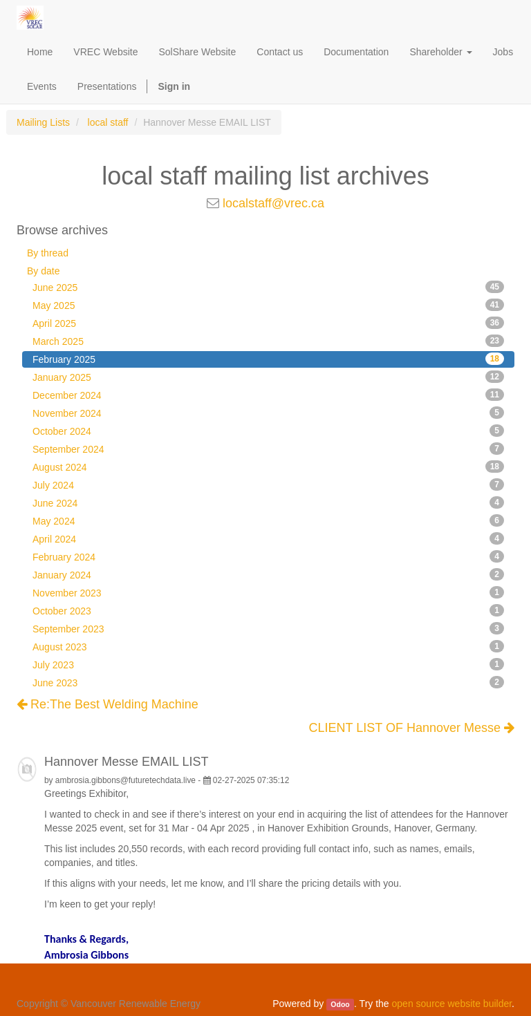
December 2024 (268, 394)
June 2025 (268, 287)
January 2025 (268, 376)
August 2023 (268, 646)
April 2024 (268, 538)
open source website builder (452, 1003)
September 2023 (268, 628)
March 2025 (268, 341)
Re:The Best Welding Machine (107, 704)
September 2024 (268, 448)
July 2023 (268, 664)
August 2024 (268, 466)
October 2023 (268, 610)
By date (43, 270)
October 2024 (268, 430)
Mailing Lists (43, 122)
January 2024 (268, 574)
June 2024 (268, 502)
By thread (47, 252)
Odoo (339, 1004)
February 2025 (268, 358)
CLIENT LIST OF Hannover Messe (411, 728)
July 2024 (268, 484)
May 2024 (268, 520)
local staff (108, 122)
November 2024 (268, 412)
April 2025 (268, 323)
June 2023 (268, 682)
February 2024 (268, 556)
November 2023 (268, 592)
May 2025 (268, 305)
